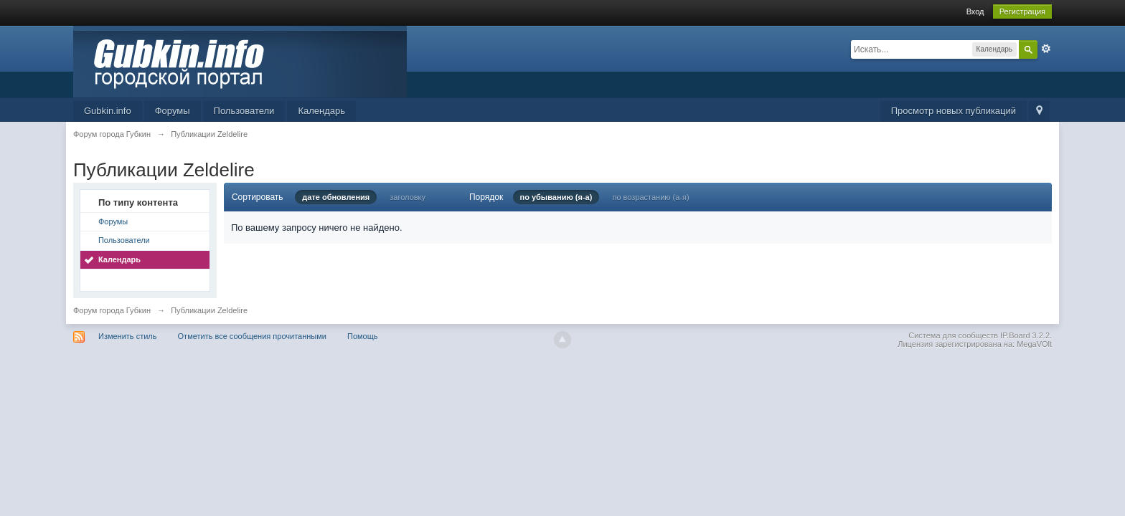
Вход (975, 11)
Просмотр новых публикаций (953, 110)
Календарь (321, 110)
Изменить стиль (127, 336)
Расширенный (1046, 48)
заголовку (407, 197)
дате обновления (335, 197)
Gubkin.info (107, 110)
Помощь (362, 336)
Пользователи (244, 110)
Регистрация (1022, 11)
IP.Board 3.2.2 (1025, 335)
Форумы (172, 110)
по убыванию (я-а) (556, 197)
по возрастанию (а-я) (650, 197)
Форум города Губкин (112, 310)
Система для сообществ (953, 335)
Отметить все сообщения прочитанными (252, 336)
